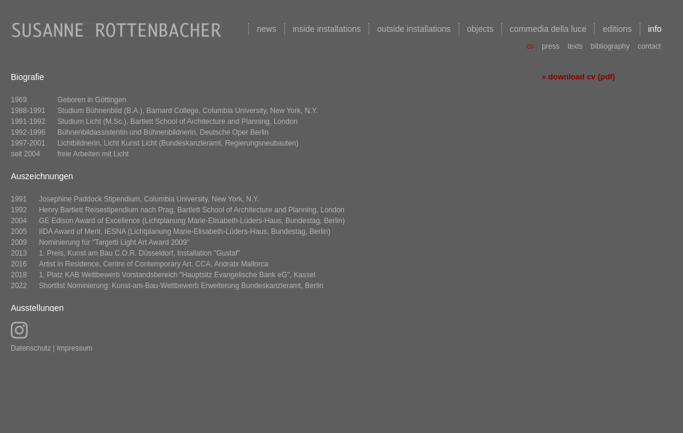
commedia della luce (548, 29)
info (655, 29)
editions (616, 29)
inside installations (327, 29)
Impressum (75, 348)
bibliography (610, 46)
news (267, 29)
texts (575, 46)
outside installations (413, 29)
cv (530, 46)
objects (480, 29)
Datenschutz (31, 348)
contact (649, 46)
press (550, 46)
